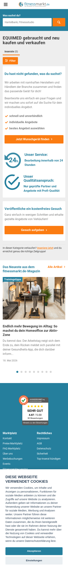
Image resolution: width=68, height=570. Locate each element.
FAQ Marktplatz (11, 448)
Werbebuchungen (12, 458)
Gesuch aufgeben (32, 230)
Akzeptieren (34, 551)
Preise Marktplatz (12, 443)
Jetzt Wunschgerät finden (32, 139)
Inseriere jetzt (45, 247)
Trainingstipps (12, 279)
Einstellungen (34, 560)
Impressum (43, 438)
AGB (39, 443)
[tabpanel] (34, 321)
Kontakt (7, 438)
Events (6, 463)
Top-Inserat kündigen (49, 458)
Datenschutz (44, 448)
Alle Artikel (55, 267)
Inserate (11, 51)
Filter (10, 60)
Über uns (8, 453)
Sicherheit (42, 453)
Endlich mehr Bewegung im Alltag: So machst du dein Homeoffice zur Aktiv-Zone (30, 330)
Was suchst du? (11, 15)
